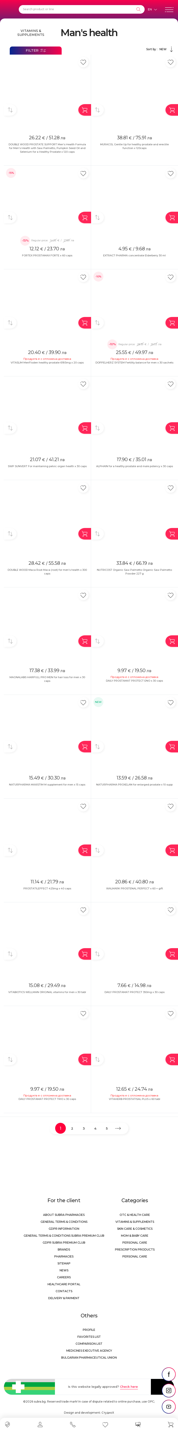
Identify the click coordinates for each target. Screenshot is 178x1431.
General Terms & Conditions (64, 1221)
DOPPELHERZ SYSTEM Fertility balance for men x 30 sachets (134, 362)
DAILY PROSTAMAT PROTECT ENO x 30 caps (134, 680)
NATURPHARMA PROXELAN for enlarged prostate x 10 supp (134, 784)
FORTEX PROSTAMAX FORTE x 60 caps (47, 255)
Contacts (64, 1291)
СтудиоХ (108, 1412)
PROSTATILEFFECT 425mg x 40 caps (47, 888)
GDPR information (64, 1228)
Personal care (134, 1242)
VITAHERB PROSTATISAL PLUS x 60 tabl (134, 1099)
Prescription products (135, 1249)
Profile (89, 1330)
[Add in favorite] (83, 62)
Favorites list (89, 1336)
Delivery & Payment (63, 1298)
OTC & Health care (135, 1215)
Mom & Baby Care (134, 1235)
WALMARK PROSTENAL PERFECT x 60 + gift (134, 888)
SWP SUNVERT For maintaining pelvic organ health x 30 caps (47, 466)
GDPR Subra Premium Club (64, 1242)
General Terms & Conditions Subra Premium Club (64, 1235)
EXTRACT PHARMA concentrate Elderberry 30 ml (134, 255)
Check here (129, 1386)
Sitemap (63, 1263)
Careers (64, 1277)
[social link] (169, 1374)
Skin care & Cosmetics (135, 1228)
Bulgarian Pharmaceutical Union (89, 1357)
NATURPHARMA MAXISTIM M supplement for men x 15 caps (47, 784)
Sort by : (160, 49)
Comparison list (89, 1343)
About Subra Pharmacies (64, 1215)
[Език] (152, 9)
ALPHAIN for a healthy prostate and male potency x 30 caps (134, 466)
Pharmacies (63, 1256)
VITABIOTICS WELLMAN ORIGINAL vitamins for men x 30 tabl (47, 992)
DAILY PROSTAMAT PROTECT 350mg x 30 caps (135, 992)
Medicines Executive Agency (89, 1350)
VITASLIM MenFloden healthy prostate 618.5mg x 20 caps (47, 362)
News (64, 1270)
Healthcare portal (64, 1284)
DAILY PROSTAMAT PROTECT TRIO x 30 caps (47, 1099)
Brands (64, 1249)
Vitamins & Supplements (30, 33)
